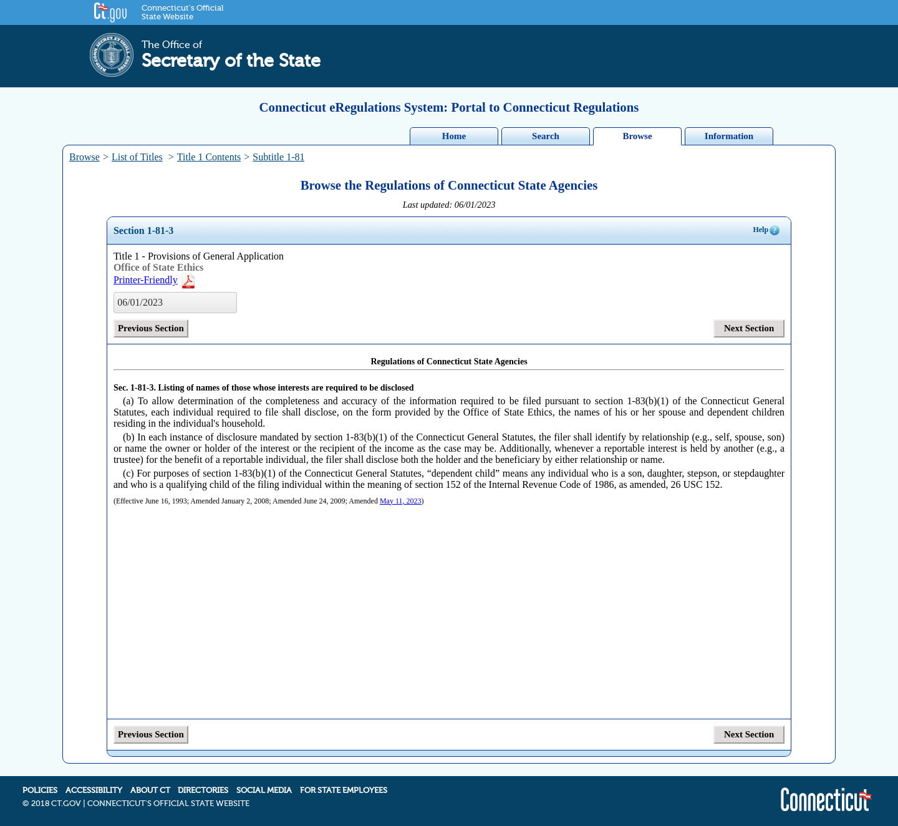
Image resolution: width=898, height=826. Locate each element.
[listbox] (175, 302)
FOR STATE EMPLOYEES (343, 790)
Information (729, 136)
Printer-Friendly (154, 280)
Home (454, 136)
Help (767, 230)
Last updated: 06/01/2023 (449, 205)
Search (545, 136)
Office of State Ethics (158, 267)
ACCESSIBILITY (93, 790)
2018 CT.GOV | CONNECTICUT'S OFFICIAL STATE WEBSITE (140, 803)
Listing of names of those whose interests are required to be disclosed (285, 387)
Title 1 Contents (209, 157)
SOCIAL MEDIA (264, 790)
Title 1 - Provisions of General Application (198, 256)
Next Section (749, 328)
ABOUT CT (150, 790)
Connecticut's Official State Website (182, 12)
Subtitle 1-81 (278, 157)
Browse (637, 136)
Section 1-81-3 (143, 230)
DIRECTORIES (203, 790)
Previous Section (151, 328)
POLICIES (39, 790)
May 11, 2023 (401, 501)
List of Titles (137, 157)
